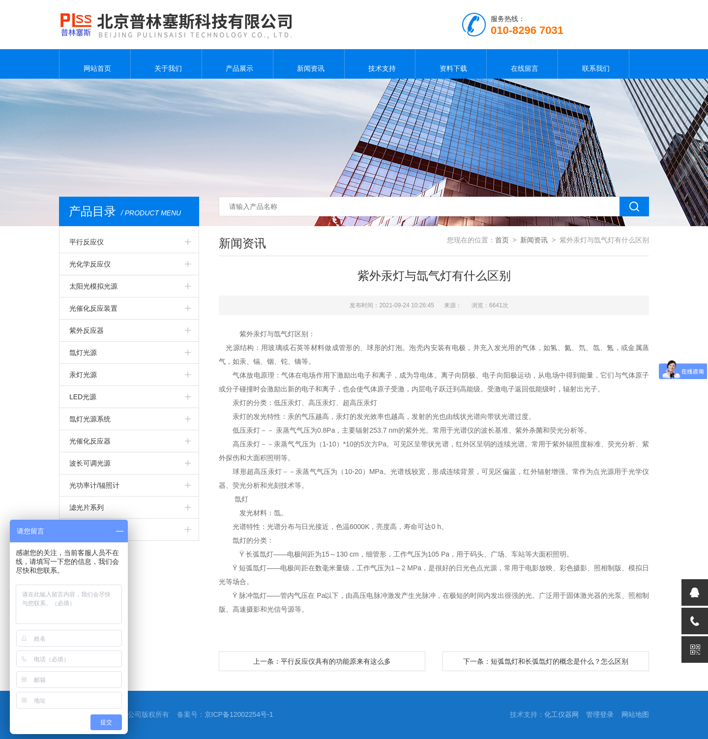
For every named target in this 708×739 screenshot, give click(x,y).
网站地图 (635, 714)
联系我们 (593, 64)
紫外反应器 (86, 330)
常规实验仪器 (90, 529)
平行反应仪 (86, 242)
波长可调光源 (90, 463)
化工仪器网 (561, 714)
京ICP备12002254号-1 (239, 714)
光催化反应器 (90, 441)
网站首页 (95, 64)
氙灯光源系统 (90, 419)
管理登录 (600, 714)
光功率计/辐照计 (94, 485)
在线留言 (522, 64)
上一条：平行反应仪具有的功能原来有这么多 (322, 661)
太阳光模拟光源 (93, 286)
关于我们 (166, 64)
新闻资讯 (309, 64)
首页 (502, 240)
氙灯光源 (83, 352)
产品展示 (237, 64)
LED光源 (82, 397)
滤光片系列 (86, 507)
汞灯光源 (83, 375)
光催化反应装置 (93, 308)
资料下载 (451, 64)
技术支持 (379, 64)
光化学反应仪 (90, 264)
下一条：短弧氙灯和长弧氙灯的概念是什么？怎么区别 (545, 661)
